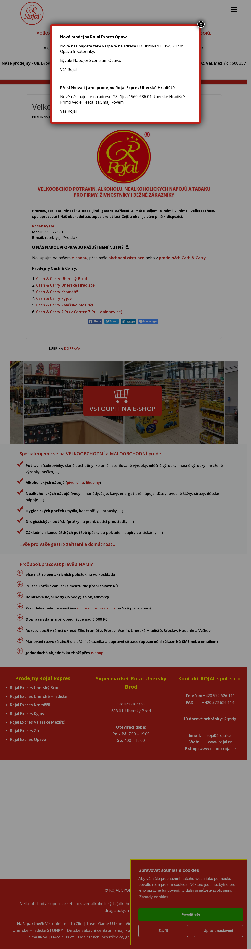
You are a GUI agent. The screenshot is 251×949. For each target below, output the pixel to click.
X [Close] (201, 24)
